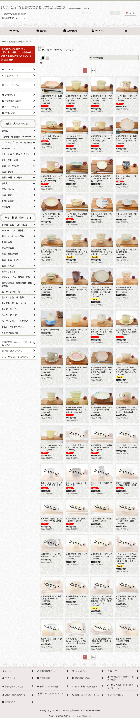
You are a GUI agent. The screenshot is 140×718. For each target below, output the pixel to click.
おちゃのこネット (65, 716)
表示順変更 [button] (96, 58)
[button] (126, 31)
